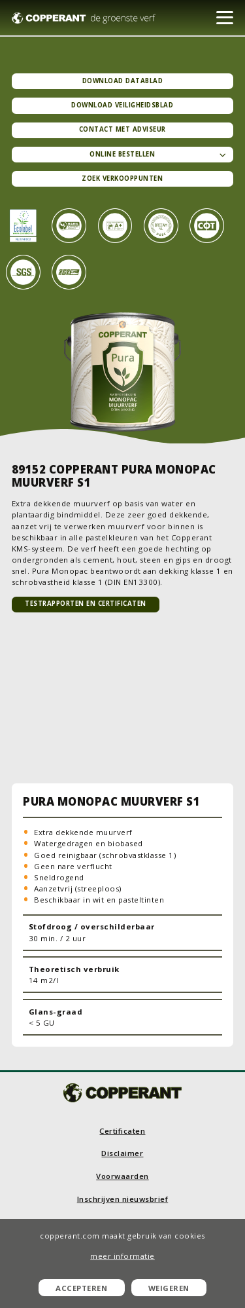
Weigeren (168, 1288)
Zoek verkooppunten (122, 178)
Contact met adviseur (122, 129)
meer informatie (122, 1256)
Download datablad (122, 81)
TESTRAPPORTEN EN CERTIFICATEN (85, 603)
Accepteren (81, 1288)
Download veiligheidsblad (122, 105)
